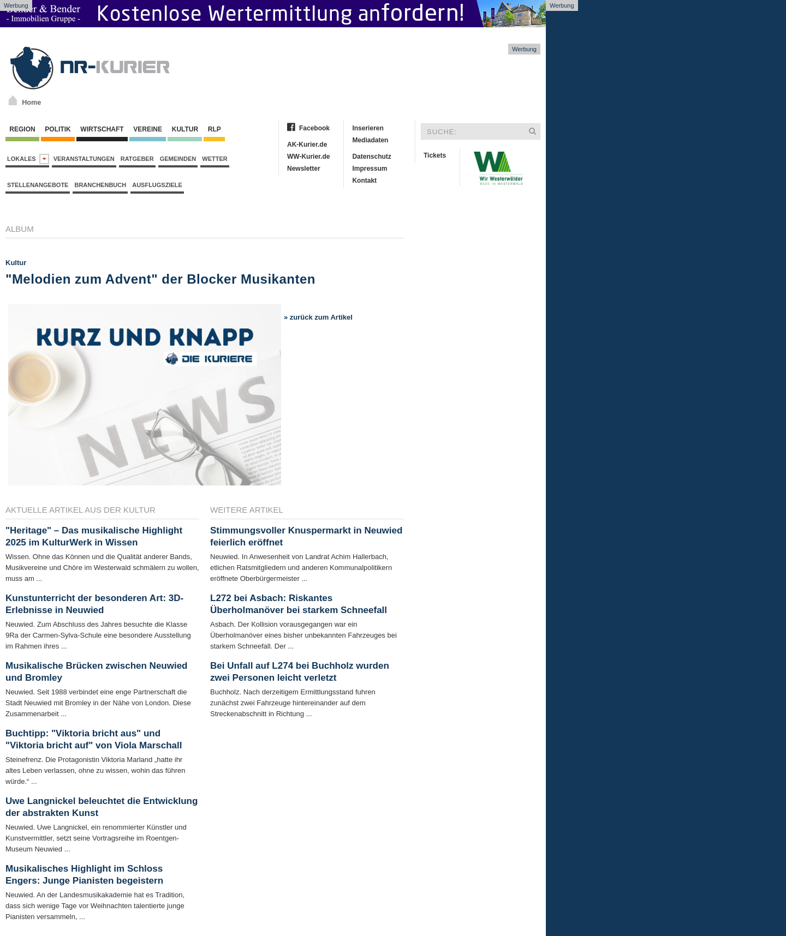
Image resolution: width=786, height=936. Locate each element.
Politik (58, 129)
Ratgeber (137, 158)
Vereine (148, 129)
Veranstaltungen (84, 158)
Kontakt (364, 180)
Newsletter (303, 168)
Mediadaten (370, 140)
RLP (214, 129)
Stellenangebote (37, 185)
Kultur (185, 129)
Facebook (314, 128)
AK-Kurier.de (307, 144)
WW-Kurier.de (308, 156)
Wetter (214, 158)
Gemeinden (178, 158)
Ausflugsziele (157, 185)
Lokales (28, 159)
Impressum (369, 168)
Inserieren (367, 128)
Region (22, 129)
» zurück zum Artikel (318, 317)
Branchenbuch (100, 185)
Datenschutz (371, 156)
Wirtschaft (102, 129)
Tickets (435, 155)
